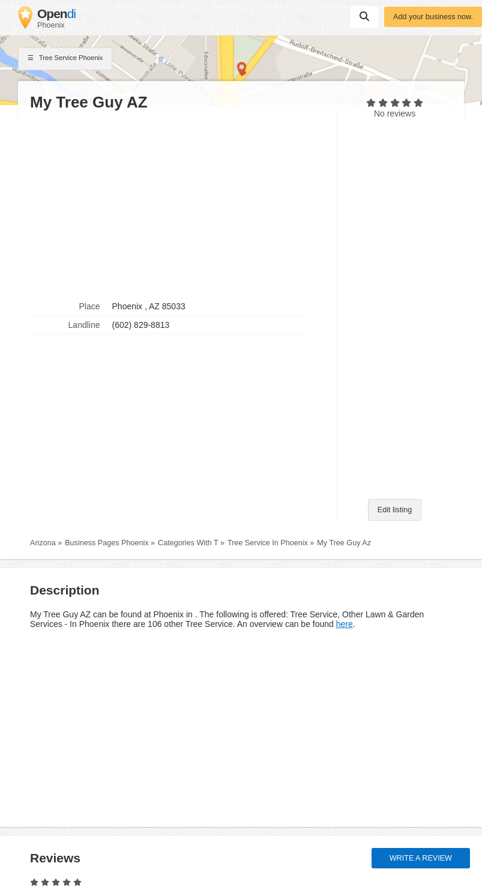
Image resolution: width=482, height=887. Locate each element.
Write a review (421, 858)
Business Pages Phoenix (106, 543)
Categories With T (188, 543)
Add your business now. (433, 17)
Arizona (43, 543)
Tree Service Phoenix (65, 59)
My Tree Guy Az (344, 543)
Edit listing (395, 510)
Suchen (364, 16)
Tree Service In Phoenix (267, 543)
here (344, 624)
